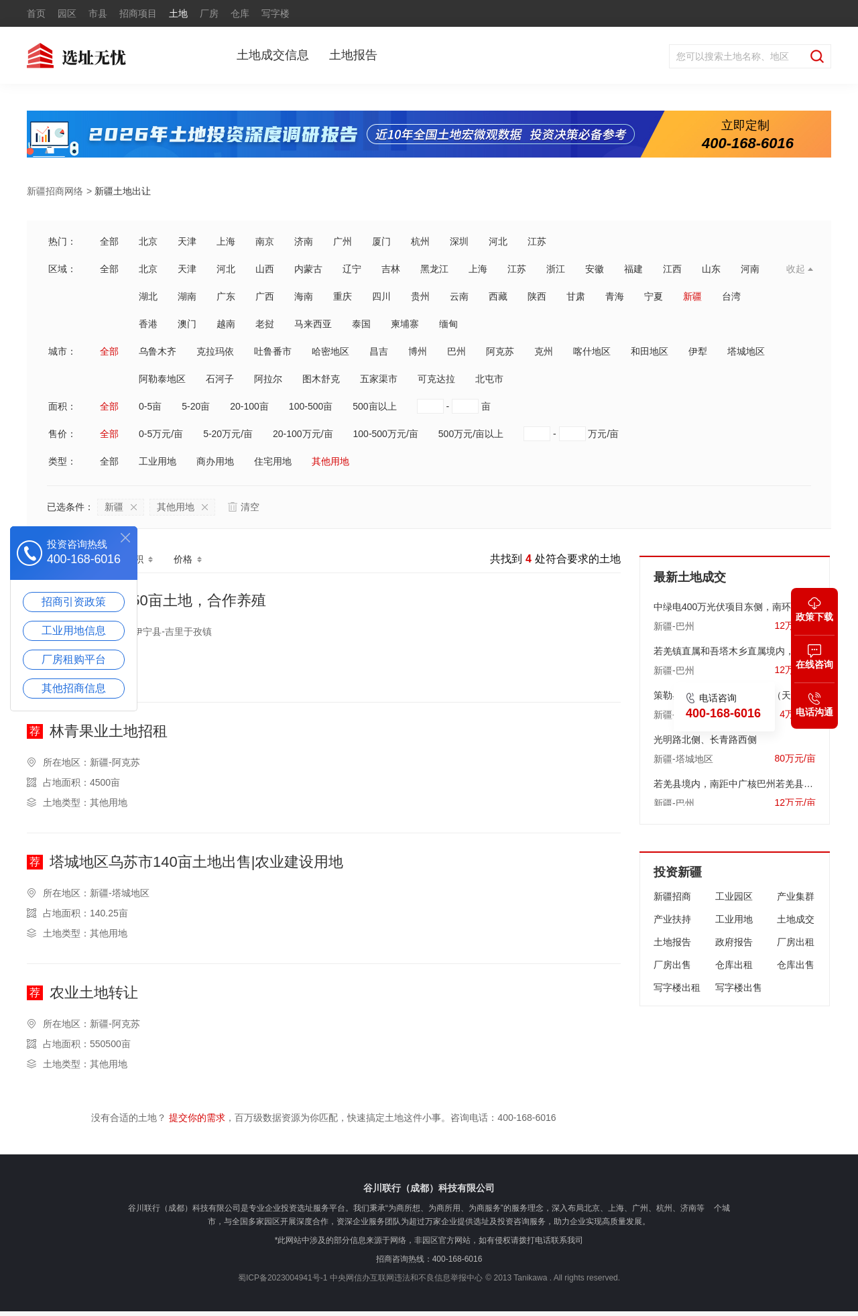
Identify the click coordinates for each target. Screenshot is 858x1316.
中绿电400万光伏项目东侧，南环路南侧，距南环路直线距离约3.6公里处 (735, 603)
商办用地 (215, 461)
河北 (498, 241)
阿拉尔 (268, 378)
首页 (36, 13)
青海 (614, 296)
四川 (381, 296)
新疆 (692, 296)
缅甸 (448, 323)
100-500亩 (310, 406)
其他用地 (330, 461)
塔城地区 (746, 351)
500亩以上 (374, 406)
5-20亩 (196, 406)
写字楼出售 (738, 987)
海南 (303, 296)
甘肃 (575, 296)
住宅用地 (273, 461)
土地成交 (795, 919)
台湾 (731, 296)
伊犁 (697, 351)
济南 (303, 241)
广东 (226, 296)
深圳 (459, 241)
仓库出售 (795, 964)
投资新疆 (678, 872)
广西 (264, 296)
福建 (633, 268)
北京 (148, 241)
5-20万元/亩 (228, 433)
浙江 (555, 268)
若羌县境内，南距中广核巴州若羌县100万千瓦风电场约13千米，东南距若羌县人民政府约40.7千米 (735, 780)
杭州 (420, 241)
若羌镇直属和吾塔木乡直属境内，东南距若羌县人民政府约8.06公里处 (735, 647)
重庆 (342, 296)
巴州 (456, 351)
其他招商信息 (74, 688)
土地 (178, 13)
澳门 (187, 323)
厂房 (209, 13)
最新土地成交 (690, 577)
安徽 (594, 268)
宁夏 (653, 296)
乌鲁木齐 (157, 351)
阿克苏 (500, 351)
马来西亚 (313, 323)
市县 (97, 13)
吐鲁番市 (273, 351)
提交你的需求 (197, 1117)
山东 (711, 268)
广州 (342, 241)
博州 (417, 351)
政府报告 (734, 942)
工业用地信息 (74, 630)
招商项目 (138, 13)
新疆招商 (672, 896)
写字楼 (275, 13)
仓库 (240, 13)
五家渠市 (378, 378)
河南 (750, 268)
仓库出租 (734, 964)
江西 (672, 268)
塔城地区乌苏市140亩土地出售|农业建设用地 (196, 862)
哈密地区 (330, 351)
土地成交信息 (273, 55)
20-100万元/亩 (302, 433)
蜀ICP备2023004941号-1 (282, 1277)
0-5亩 (150, 406)
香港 (148, 323)
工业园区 (734, 896)
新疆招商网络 (55, 191)
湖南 (187, 296)
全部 (109, 241)
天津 (187, 241)
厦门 (381, 241)
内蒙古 (308, 268)
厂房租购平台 (74, 659)
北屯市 (489, 378)
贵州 (420, 296)
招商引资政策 (74, 601)
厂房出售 (672, 964)
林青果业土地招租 (109, 731)
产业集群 (795, 896)
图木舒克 (321, 378)
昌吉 (378, 351)
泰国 (361, 323)
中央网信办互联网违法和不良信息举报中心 (406, 1277)
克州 (543, 351)
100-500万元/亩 (385, 433)
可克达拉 (436, 378)
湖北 (148, 296)
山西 (264, 268)
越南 (226, 323)
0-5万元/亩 (161, 433)
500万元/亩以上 (470, 433)
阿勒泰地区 (162, 378)
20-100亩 (249, 406)
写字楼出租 (677, 987)
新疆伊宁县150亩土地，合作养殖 (158, 601)
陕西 (537, 296)
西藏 (498, 296)
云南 (459, 296)
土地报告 (353, 55)
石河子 (220, 378)
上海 (226, 241)
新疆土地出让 (123, 191)
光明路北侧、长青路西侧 (705, 736)
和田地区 (649, 351)
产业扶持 (672, 919)
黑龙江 (434, 268)
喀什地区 (592, 351)
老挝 (264, 323)
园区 (67, 13)
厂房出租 (795, 942)
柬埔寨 (405, 323)
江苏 (537, 241)
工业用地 (157, 461)
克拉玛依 (215, 351)
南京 (264, 241)
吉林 (390, 268)
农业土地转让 (94, 993)
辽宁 (352, 268)
